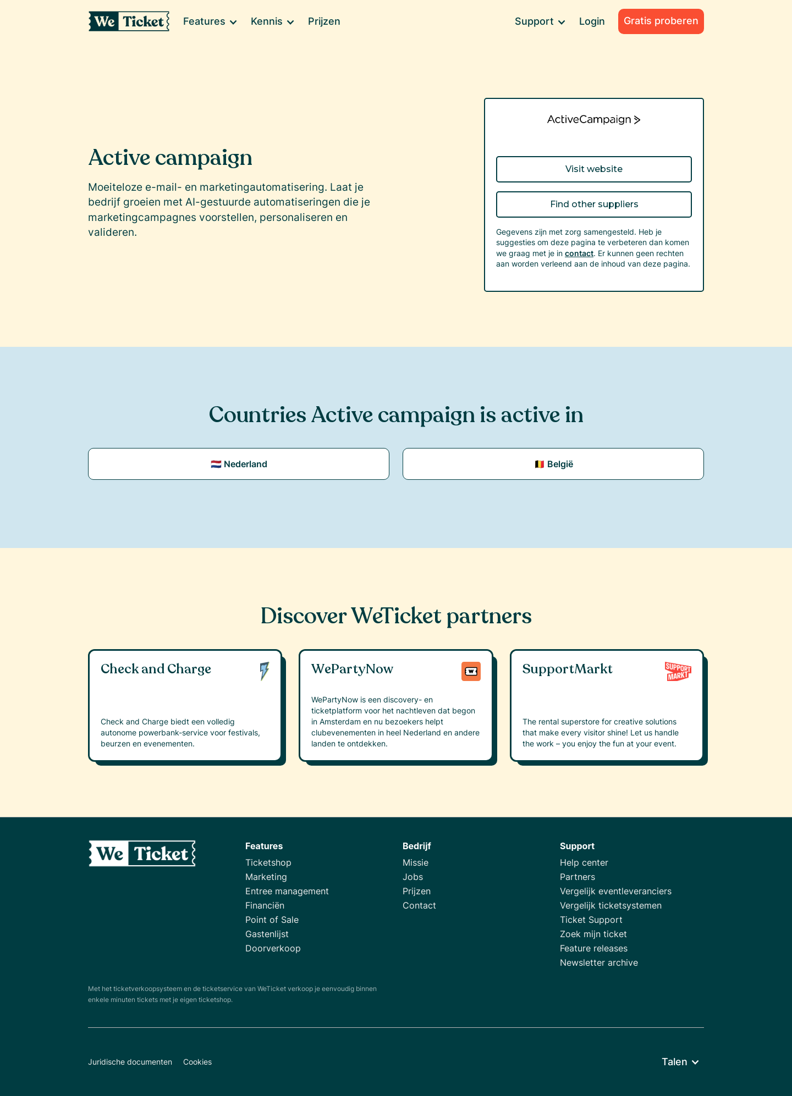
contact (579, 253)
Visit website (594, 169)
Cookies (197, 1061)
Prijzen (324, 21)
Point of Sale (272, 919)
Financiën (264, 905)
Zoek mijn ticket (593, 933)
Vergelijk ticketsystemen (611, 905)
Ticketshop (268, 862)
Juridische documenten (130, 1061)
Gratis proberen (661, 20)
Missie (415, 862)
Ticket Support (591, 919)
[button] (210, 21)
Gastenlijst (267, 933)
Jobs (413, 876)
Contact (419, 905)
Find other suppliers (594, 204)
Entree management (287, 890)
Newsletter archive (599, 962)
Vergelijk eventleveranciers (616, 890)
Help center (584, 862)
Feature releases (594, 948)
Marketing (266, 876)
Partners (577, 876)
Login (592, 21)
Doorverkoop (273, 948)
